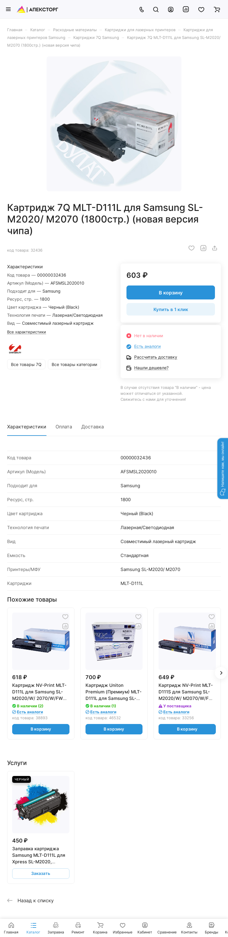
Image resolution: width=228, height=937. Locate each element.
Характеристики (26, 427)
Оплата (64, 427)
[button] (222, 468)
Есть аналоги (147, 346)
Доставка (92, 427)
